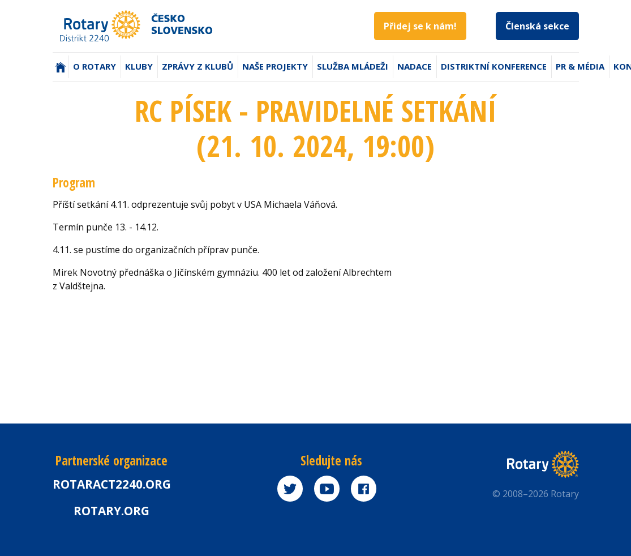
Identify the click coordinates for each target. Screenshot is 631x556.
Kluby (139, 66)
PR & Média (580, 66)
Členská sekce (537, 26)
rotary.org (111, 511)
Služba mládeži (352, 66)
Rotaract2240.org (112, 484)
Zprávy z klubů (197, 66)
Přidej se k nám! (420, 26)
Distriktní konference (494, 66)
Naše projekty (275, 66)
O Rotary (94, 66)
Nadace (414, 66)
